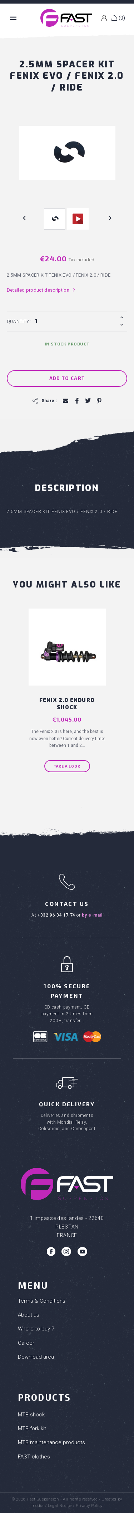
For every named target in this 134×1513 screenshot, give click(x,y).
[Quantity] (75, 321)
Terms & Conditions (41, 1301)
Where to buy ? (36, 1328)
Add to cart (67, 378)
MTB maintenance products (51, 1442)
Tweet (87, 401)
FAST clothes (34, 1456)
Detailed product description (41, 290)
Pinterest (98, 401)
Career (26, 1343)
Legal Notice (60, 1505)
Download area (36, 1357)
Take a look (67, 766)
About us (28, 1315)
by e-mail (92, 915)
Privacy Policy (89, 1505)
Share (76, 401)
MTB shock (31, 1414)
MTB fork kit (32, 1428)
